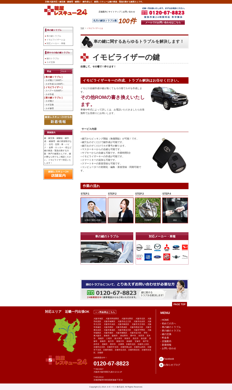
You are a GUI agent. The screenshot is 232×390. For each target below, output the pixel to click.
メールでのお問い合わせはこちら (163, 22)
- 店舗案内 (165, 341)
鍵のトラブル (53, 58)
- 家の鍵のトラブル (170, 330)
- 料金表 (164, 337)
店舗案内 (103, 12)
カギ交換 (51, 62)
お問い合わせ (129, 12)
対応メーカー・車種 (56, 43)
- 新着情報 (165, 345)
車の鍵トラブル (54, 36)
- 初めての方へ (168, 323)
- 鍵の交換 (165, 334)
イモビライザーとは (56, 39)
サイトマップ (114, 12)
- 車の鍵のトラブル (170, 327)
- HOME (164, 320)
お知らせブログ (169, 365)
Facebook (166, 359)
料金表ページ (66, 71)
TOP (82, 28)
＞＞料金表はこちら (105, 312)
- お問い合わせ (168, 348)
